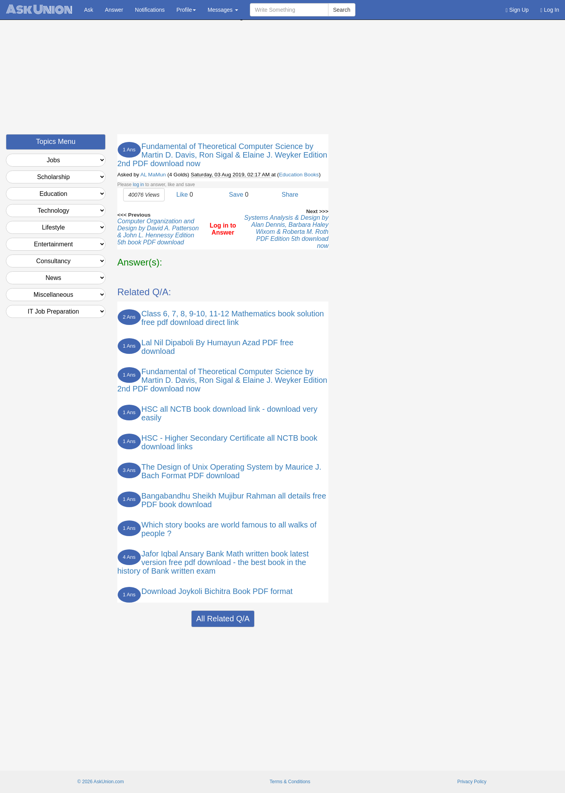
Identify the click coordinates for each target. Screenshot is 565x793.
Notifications (150, 10)
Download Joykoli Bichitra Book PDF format (217, 591)
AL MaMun (153, 175)
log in (138, 184)
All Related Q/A (223, 618)
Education (290, 175)
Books (311, 175)
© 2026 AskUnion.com (100, 781)
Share (290, 194)
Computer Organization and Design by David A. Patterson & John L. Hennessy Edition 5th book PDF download (158, 232)
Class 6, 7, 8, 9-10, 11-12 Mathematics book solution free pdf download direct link (233, 318)
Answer (114, 10)
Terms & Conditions (289, 781)
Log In (549, 10)
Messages (223, 10)
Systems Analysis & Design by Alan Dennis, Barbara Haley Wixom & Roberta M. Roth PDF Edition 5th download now (286, 231)
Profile (186, 10)
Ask (88, 10)
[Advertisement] (282, 79)
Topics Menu (55, 141)
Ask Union (39, 9)
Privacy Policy (471, 781)
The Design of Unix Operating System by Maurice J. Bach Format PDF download (231, 471)
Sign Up (517, 10)
